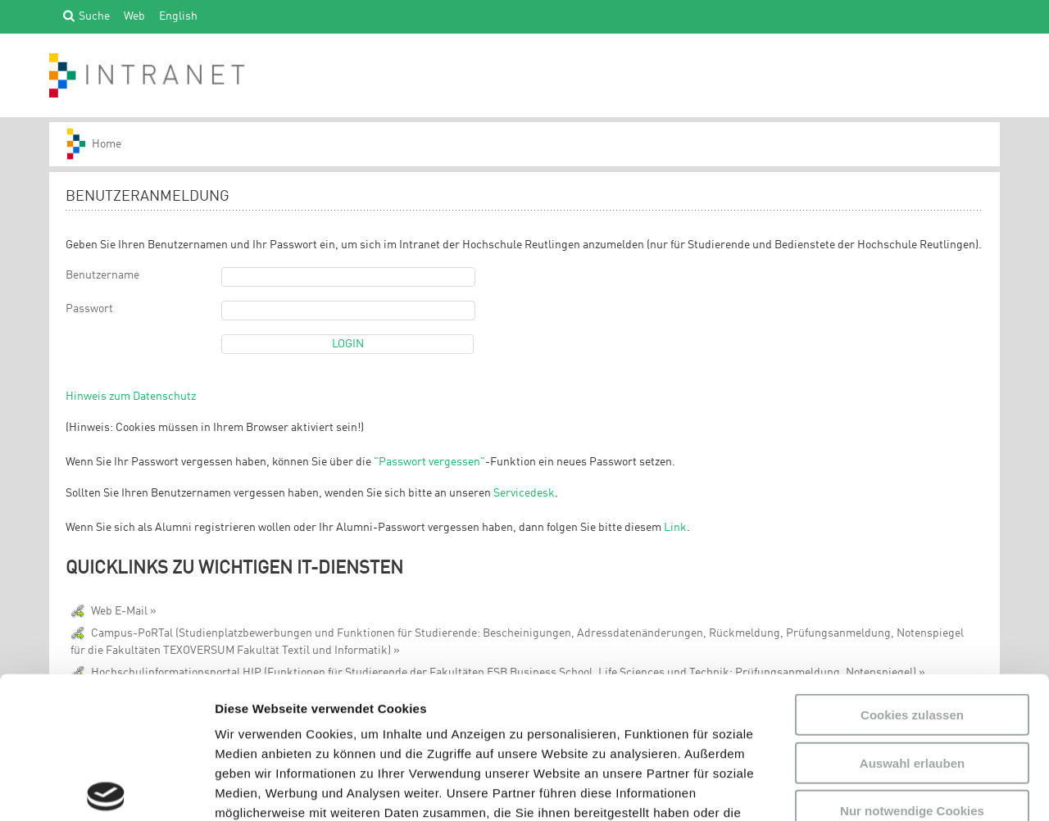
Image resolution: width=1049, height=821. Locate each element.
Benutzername (102, 275)
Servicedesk (524, 493)
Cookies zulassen (912, 568)
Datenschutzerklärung (332, 725)
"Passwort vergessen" (429, 462)
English (178, 15)
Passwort (89, 309)
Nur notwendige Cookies (912, 664)
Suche (94, 15)
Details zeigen (871, 789)
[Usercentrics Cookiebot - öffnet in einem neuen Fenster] (106, 789)
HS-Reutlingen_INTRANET (102, 144)
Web (134, 15)
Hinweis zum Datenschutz (131, 396)
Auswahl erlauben (912, 616)
